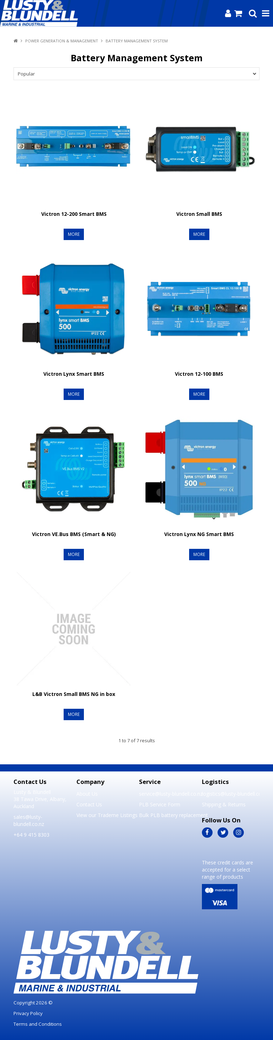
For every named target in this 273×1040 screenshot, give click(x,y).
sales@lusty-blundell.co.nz (29, 820)
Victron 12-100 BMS (199, 373)
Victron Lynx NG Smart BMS (199, 534)
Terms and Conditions (38, 1024)
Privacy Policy (28, 1013)
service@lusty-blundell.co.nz (168, 793)
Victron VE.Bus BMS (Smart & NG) (74, 534)
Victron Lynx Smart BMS (73, 373)
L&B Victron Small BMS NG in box (73, 694)
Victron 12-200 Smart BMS (74, 213)
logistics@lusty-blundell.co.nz (230, 793)
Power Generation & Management (61, 40)
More (74, 234)
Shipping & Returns (224, 804)
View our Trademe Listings (105, 815)
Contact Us (89, 804)
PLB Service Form (159, 804)
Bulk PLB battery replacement (168, 815)
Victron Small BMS (199, 213)
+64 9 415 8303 (31, 834)
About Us (87, 793)
